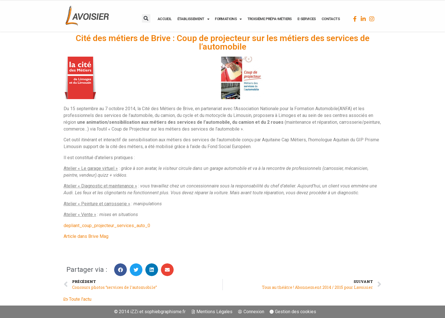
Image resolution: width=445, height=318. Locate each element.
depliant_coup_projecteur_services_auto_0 (107, 225)
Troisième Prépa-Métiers (269, 19)
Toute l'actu (80, 299)
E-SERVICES (306, 19)
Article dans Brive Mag (86, 236)
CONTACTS (331, 19)
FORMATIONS (228, 19)
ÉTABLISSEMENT (193, 19)
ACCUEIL (165, 19)
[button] (146, 18)
